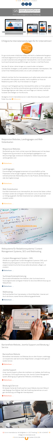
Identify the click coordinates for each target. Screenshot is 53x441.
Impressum (34, 0)
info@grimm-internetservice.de (26, 435)
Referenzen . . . (17, 99)
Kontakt (18, 0)
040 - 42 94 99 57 (43, 432)
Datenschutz (25, 0)
